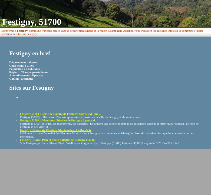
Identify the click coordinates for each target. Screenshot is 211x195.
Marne (32, 62)
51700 (30, 65)
